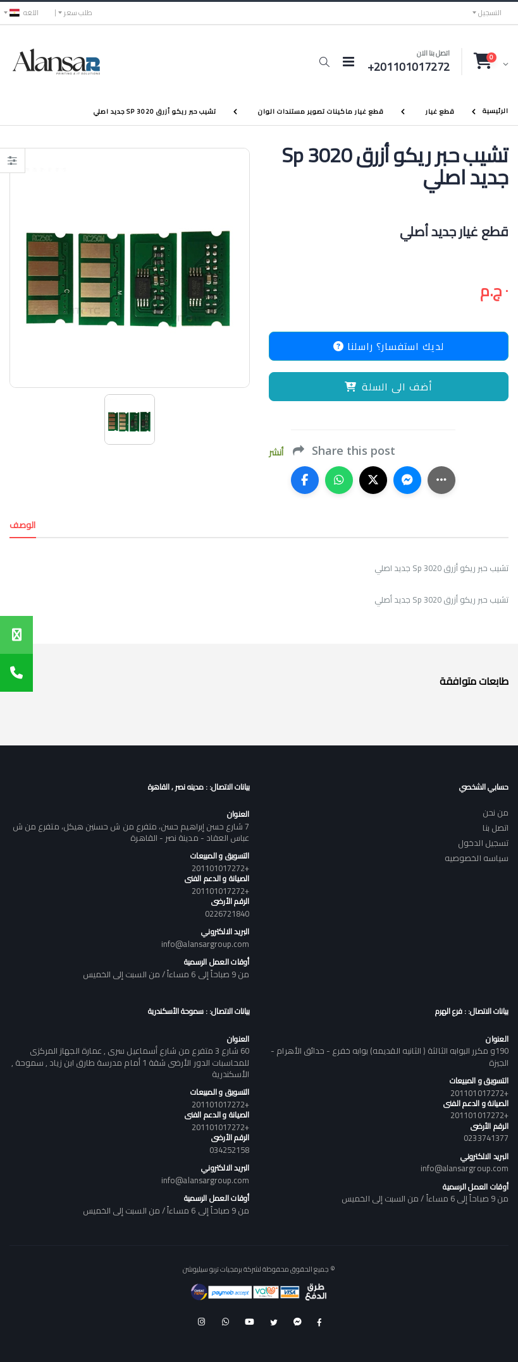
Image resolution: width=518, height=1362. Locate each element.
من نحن (496, 812)
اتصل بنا (496, 827)
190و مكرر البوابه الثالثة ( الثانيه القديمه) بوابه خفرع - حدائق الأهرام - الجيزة (390, 1056)
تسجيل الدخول (483, 842)
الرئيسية (496, 111)
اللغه (24, 12)
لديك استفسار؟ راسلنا (388, 346)
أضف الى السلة (389, 386)
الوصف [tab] (22, 525)
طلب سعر (78, 12)
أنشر (276, 452)
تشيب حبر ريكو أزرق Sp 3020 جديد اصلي (155, 111)
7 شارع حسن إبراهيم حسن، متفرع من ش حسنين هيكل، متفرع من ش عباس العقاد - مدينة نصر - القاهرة (131, 832)
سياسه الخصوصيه (477, 857)
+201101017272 (221, 868)
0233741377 (486, 1137)
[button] (324, 62)
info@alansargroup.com (205, 943)
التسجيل (490, 12)
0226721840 (227, 913)
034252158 (229, 1149)
